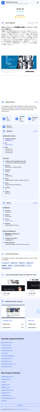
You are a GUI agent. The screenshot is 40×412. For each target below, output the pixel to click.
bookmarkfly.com (6, 366)
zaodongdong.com (7, 376)
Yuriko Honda (9, 221)
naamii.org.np (5, 385)
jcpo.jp (18, 108)
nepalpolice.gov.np (7, 390)
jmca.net (31, 320)
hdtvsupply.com (6, 358)
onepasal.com (5, 393)
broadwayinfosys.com (8, 398)
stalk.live (4, 401)
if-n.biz (3, 382)
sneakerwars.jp (6, 348)
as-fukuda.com (6, 345)
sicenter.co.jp (7, 320)
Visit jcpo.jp (20, 11)
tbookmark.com (6, 361)
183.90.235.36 (9, 144)
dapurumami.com (6, 342)
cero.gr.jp (4, 353)
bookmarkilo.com (6, 350)
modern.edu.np (6, 395)
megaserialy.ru (6, 379)
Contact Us (20, 405)
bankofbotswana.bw (7, 356)
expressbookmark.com (8, 364)
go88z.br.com (5, 387)
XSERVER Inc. (9, 140)
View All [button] (36, 102)
